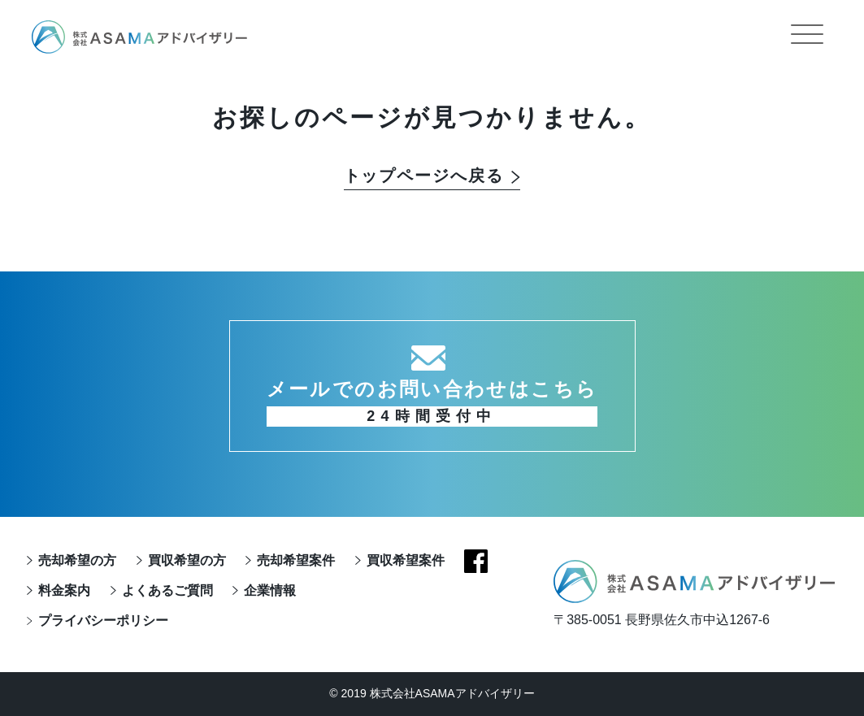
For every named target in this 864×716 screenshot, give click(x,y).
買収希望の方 (186, 560)
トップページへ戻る (424, 176)
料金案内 (64, 590)
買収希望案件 (405, 560)
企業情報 (270, 590)
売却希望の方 (77, 560)
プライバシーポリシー (103, 620)
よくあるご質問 (166, 590)
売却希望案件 (296, 560)
